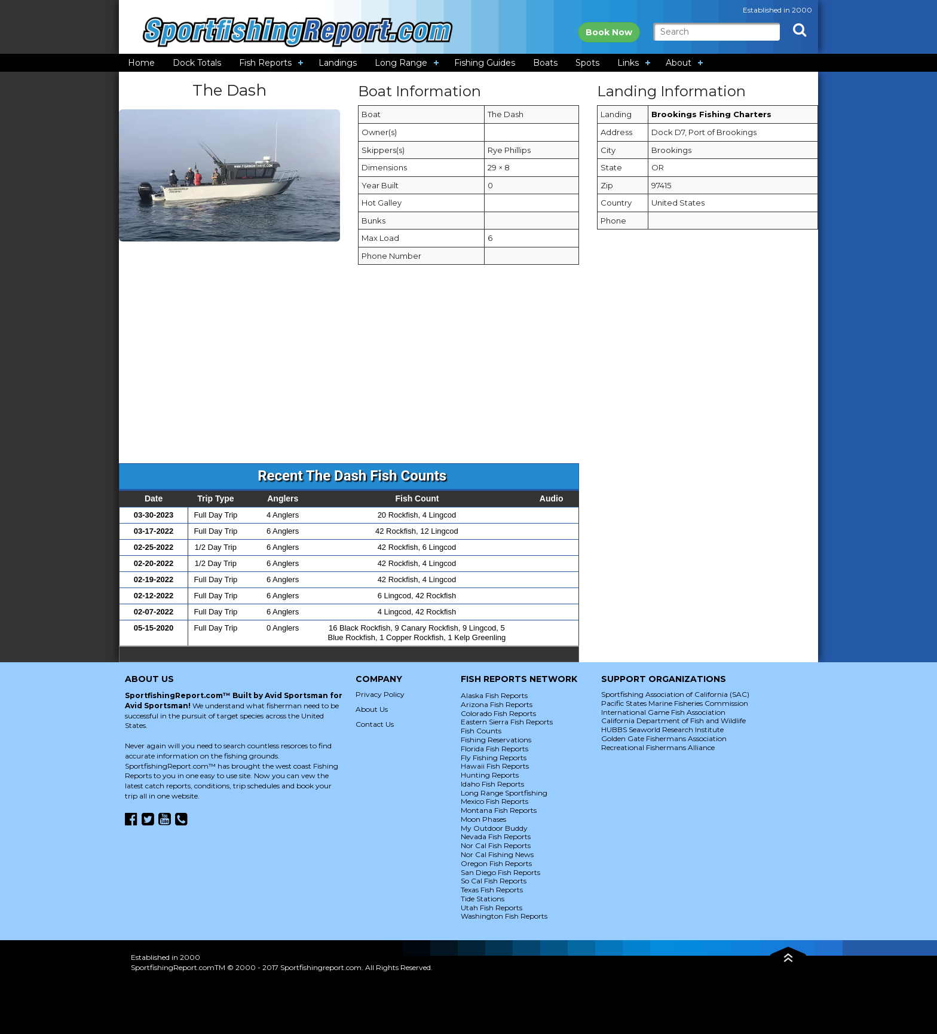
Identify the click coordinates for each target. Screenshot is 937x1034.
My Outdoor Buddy (494, 828)
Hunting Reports (490, 774)
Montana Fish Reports (499, 810)
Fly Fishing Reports (493, 757)
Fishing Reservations (496, 739)
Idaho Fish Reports (492, 783)
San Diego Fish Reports (500, 872)
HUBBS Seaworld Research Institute (662, 729)
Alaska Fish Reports (494, 695)
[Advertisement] (468, 370)
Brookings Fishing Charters (711, 114)
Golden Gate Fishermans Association (664, 738)
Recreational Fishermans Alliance (658, 747)
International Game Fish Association (663, 712)
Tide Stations (482, 898)
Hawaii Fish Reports (495, 765)
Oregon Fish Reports (496, 863)
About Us (372, 709)
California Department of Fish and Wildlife (673, 720)
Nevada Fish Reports (496, 836)
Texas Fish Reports (492, 889)
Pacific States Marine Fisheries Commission (674, 703)
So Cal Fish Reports (493, 880)
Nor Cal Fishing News (497, 854)
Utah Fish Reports (491, 907)
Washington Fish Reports (504, 915)
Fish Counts (481, 730)
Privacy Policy (380, 694)
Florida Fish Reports (494, 748)
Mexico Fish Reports (494, 801)
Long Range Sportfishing (504, 792)
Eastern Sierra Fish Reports (507, 721)
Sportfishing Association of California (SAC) (675, 694)
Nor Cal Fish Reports (496, 845)
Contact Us (375, 724)
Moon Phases (483, 819)
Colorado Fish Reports (498, 713)
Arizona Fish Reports (496, 704)
